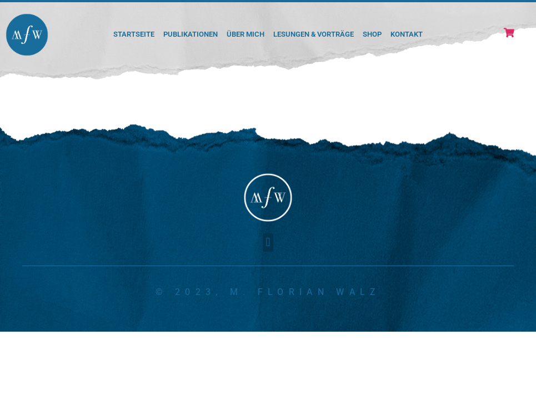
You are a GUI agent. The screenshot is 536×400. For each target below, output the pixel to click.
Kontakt (406, 34)
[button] (268, 242)
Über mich (245, 34)
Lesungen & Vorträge (313, 34)
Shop (372, 34)
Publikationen (190, 34)
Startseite (133, 34)
